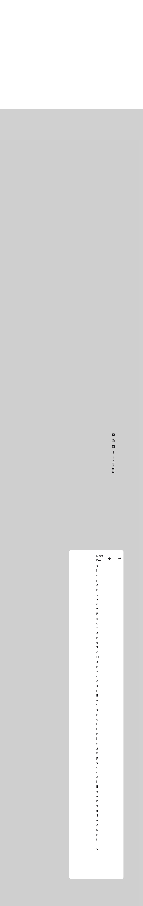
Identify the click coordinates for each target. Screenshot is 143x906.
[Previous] (110, 558)
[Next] (120, 558)
